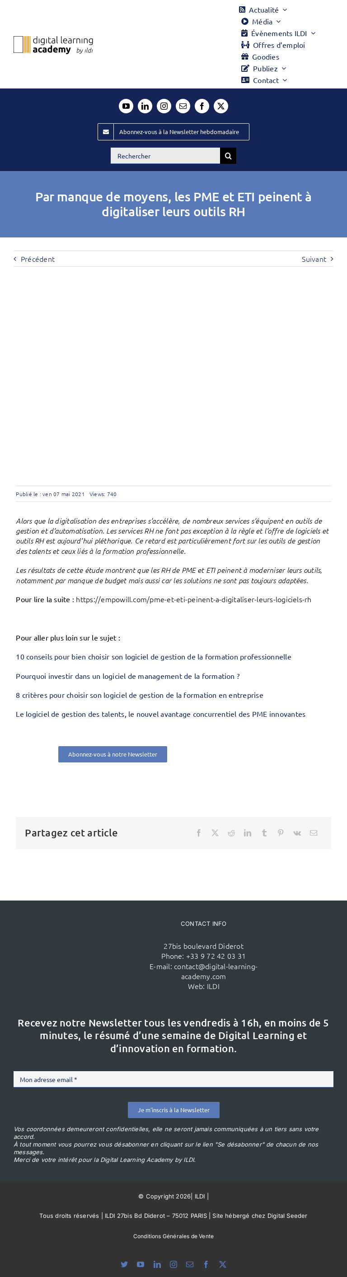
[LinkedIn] (247, 833)
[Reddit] (231, 833)
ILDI (213, 986)
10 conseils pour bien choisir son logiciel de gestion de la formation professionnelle (153, 656)
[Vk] (297, 833)
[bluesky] (124, 1264)
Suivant (314, 259)
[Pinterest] (280, 833)
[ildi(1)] (90, 938)
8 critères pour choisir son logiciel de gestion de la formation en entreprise (139, 694)
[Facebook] (199, 833)
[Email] (313, 833)
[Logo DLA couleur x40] (53, 40)
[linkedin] (145, 106)
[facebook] (202, 106)
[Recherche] (228, 156)
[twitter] (221, 106)
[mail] (183, 106)
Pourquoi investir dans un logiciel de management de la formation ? (127, 675)
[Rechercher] (165, 156)
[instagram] (164, 106)
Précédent (38, 259)
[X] (215, 833)
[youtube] (126, 106)
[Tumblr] (264, 833)
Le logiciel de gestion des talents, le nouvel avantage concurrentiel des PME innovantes (160, 713)
